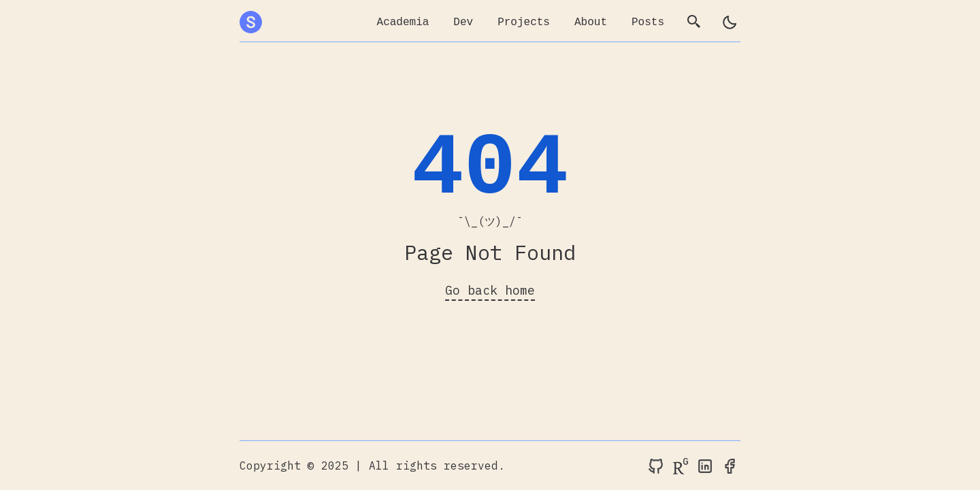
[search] (694, 22)
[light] (729, 22)
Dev (463, 22)
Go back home (490, 290)
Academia (403, 22)
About (590, 22)
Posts (648, 22)
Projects (523, 22)
